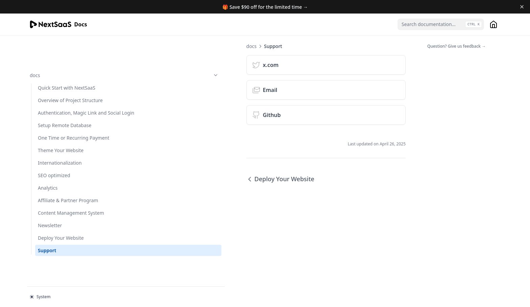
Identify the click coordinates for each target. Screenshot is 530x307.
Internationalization (60, 155)
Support (47, 257)
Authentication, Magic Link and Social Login (62, 94)
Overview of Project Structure (59, 74)
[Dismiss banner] (522, 6)
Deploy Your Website (61, 244)
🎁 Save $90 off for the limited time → (265, 7)
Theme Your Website (60, 142)
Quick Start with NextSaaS (66, 58)
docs (63, 46)
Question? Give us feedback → (456, 46)
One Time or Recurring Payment (63, 126)
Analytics (47, 180)
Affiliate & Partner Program (57, 196)
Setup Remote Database (64, 110)
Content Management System (62, 215)
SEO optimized (54, 167)
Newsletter (50, 232)
